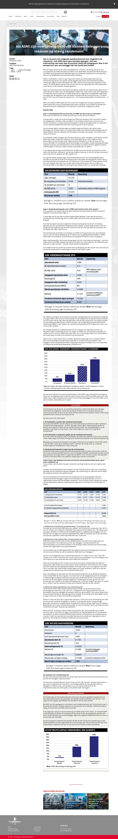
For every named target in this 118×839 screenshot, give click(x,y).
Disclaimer (37, 831)
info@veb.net (105, 12)
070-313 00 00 (96, 12)
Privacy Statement (13, 831)
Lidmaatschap (56, 17)
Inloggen (98, 17)
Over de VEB (66, 17)
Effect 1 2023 (16, 73)
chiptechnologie (24, 71)
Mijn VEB (80, 17)
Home (26, 17)
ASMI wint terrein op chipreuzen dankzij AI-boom (52, 805)
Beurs (41, 17)
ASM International (16, 66)
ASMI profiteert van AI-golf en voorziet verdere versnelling (75, 805)
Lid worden (37, 827)
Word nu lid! (105, 17)
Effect (74, 17)
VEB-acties (34, 17)
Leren (47, 17)
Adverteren (37, 829)
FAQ (9, 827)
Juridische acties (13, 829)
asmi (13, 71)
